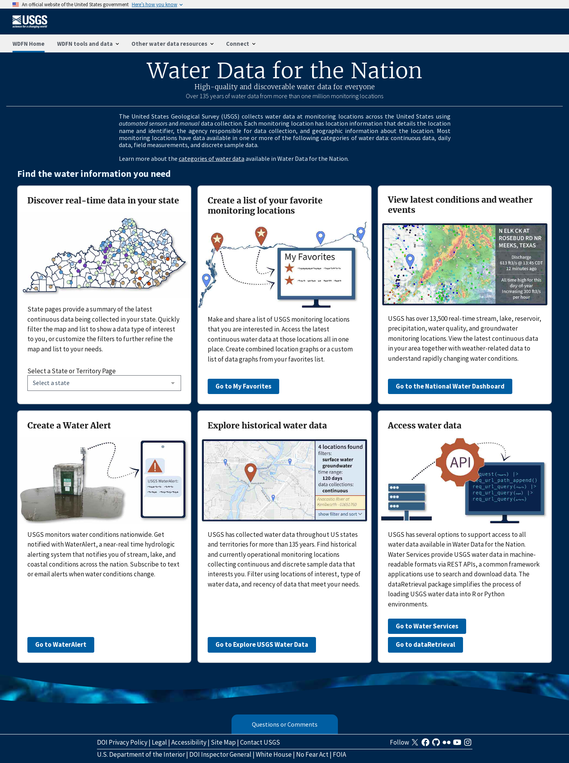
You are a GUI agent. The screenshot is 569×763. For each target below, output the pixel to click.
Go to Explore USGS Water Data (261, 644)
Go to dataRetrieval (425, 644)
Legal (159, 742)
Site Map (223, 742)
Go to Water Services (427, 626)
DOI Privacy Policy (122, 742)
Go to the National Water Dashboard (450, 386)
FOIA (339, 754)
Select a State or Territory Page (71, 371)
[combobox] (104, 383)
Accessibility (188, 742)
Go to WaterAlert (60, 644)
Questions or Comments (285, 724)
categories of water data (211, 158)
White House (274, 754)
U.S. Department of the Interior (141, 754)
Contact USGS (260, 742)
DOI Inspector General (220, 754)
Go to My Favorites (243, 386)
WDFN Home (29, 43)
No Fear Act (312, 754)
